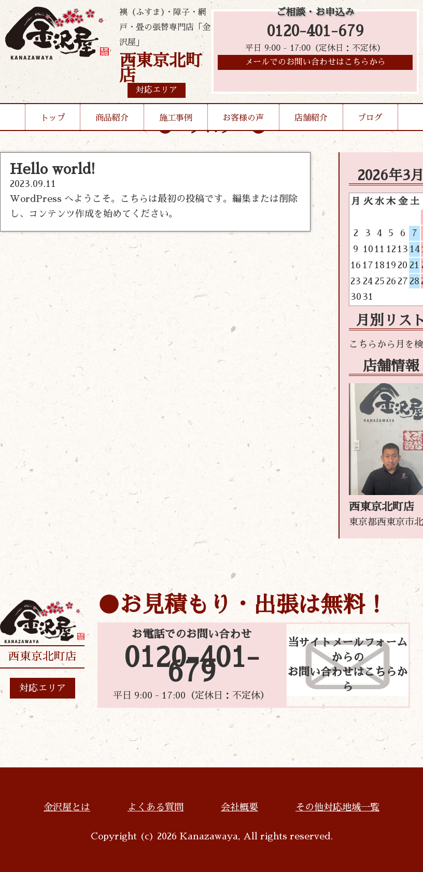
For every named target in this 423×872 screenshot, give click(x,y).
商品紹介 (112, 118)
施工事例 (175, 118)
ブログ (370, 118)
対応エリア (42, 688)
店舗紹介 (311, 118)
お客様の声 (243, 118)
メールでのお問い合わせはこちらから (315, 65)
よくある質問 (156, 807)
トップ (52, 118)
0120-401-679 (315, 32)
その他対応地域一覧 (337, 807)
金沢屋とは (67, 807)
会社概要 (239, 807)
